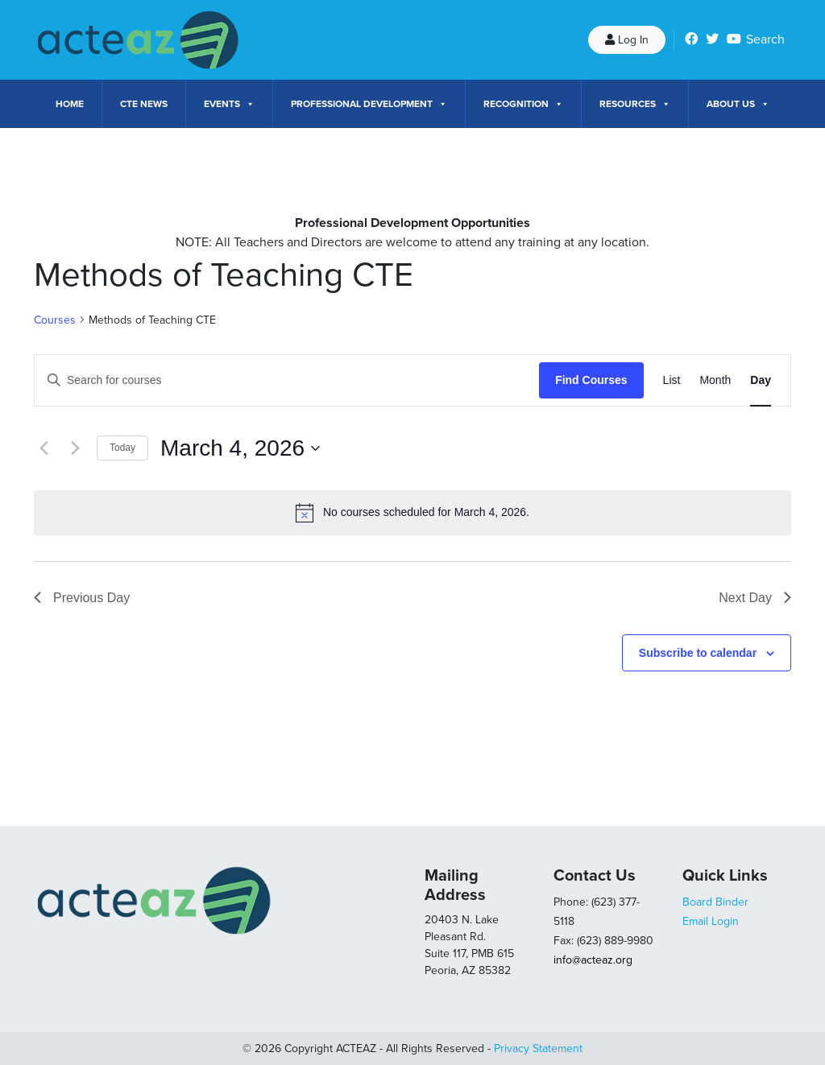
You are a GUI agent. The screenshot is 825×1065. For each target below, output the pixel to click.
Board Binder (715, 902)
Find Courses (591, 380)
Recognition (523, 104)
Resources (634, 104)
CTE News (144, 103)
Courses (55, 320)
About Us (738, 104)
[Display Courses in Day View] (760, 380)
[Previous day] (43, 448)
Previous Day (82, 598)
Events (229, 104)
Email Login (710, 921)
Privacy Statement (538, 1048)
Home (70, 103)
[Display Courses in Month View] (715, 380)
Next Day (755, 598)
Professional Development (369, 104)
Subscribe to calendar (698, 652)
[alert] (412, 512)
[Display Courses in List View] (672, 380)
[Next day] (75, 448)
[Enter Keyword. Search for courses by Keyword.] (287, 380)
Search (765, 39)
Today (122, 447)
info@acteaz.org (592, 960)
